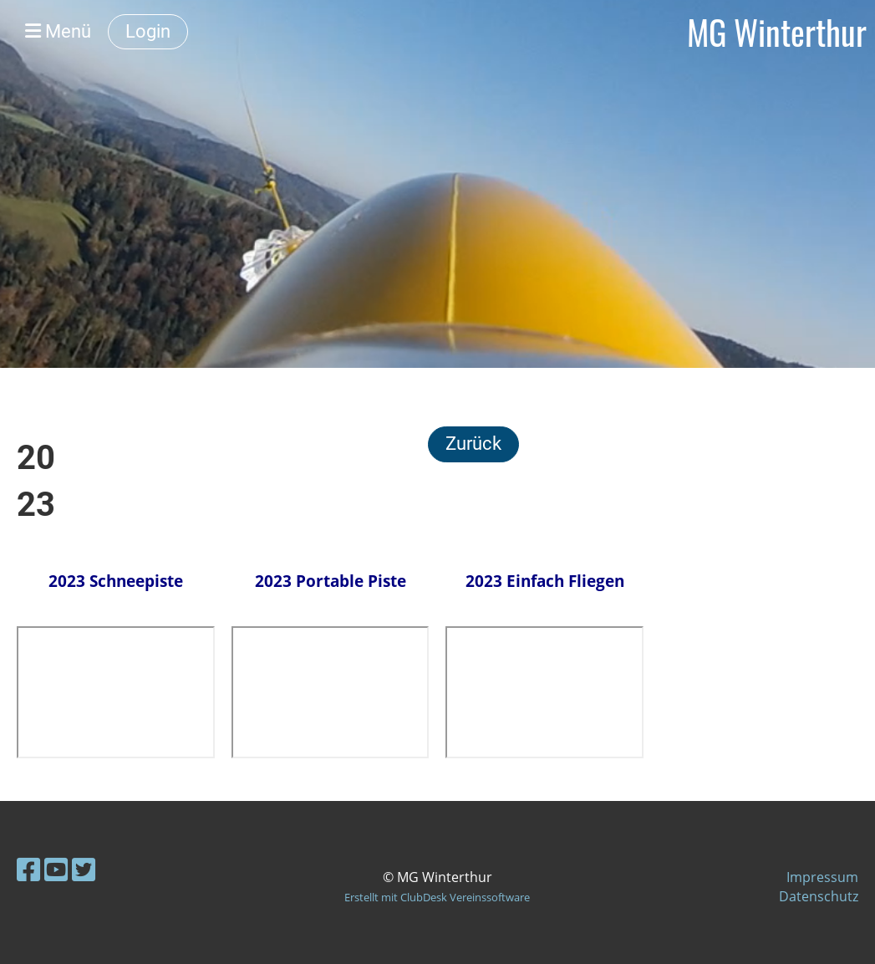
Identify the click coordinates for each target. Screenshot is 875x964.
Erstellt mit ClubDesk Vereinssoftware (437, 897)
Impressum (822, 877)
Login (147, 31)
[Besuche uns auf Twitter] (83, 869)
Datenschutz (818, 896)
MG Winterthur (777, 31)
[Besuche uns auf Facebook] (28, 869)
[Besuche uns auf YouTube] (56, 869)
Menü (58, 31)
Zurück (473, 443)
